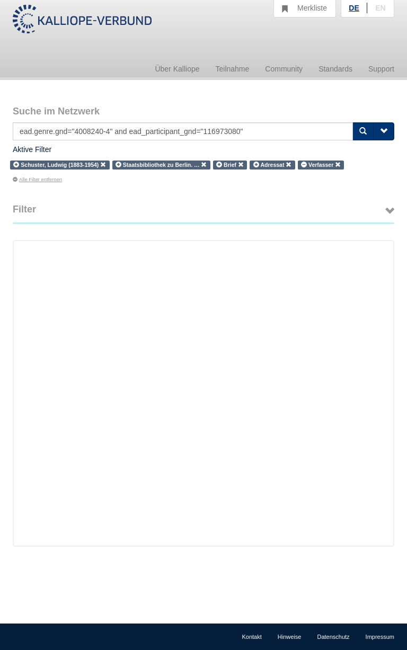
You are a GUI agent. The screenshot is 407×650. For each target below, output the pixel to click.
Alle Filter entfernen (37, 179)
